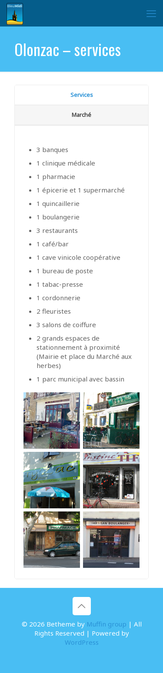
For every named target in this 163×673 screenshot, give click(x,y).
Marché (81, 115)
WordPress (82, 642)
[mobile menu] (151, 13)
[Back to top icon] (82, 606)
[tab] (81, 95)
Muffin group (106, 624)
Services (81, 95)
